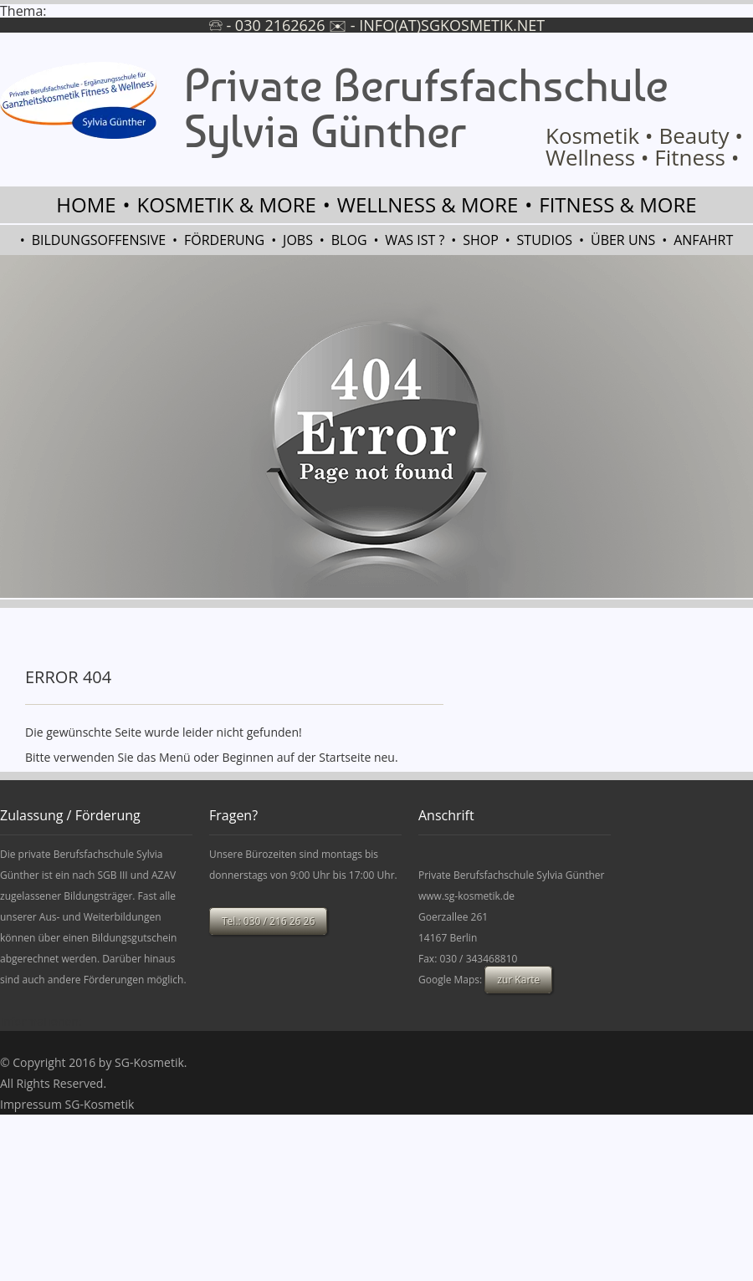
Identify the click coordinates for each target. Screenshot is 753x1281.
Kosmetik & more (226, 204)
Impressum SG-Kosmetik (67, 1104)
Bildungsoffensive (99, 240)
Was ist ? (414, 240)
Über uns (623, 240)
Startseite (345, 757)
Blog (349, 240)
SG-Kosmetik (149, 1062)
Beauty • (700, 135)
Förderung (224, 240)
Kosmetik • (599, 135)
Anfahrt (703, 240)
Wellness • (597, 157)
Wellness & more (428, 204)
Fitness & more (617, 204)
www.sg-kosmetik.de (466, 896)
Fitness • (696, 157)
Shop (481, 240)
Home (85, 204)
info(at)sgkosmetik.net (452, 25)
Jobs (298, 240)
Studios (545, 240)
